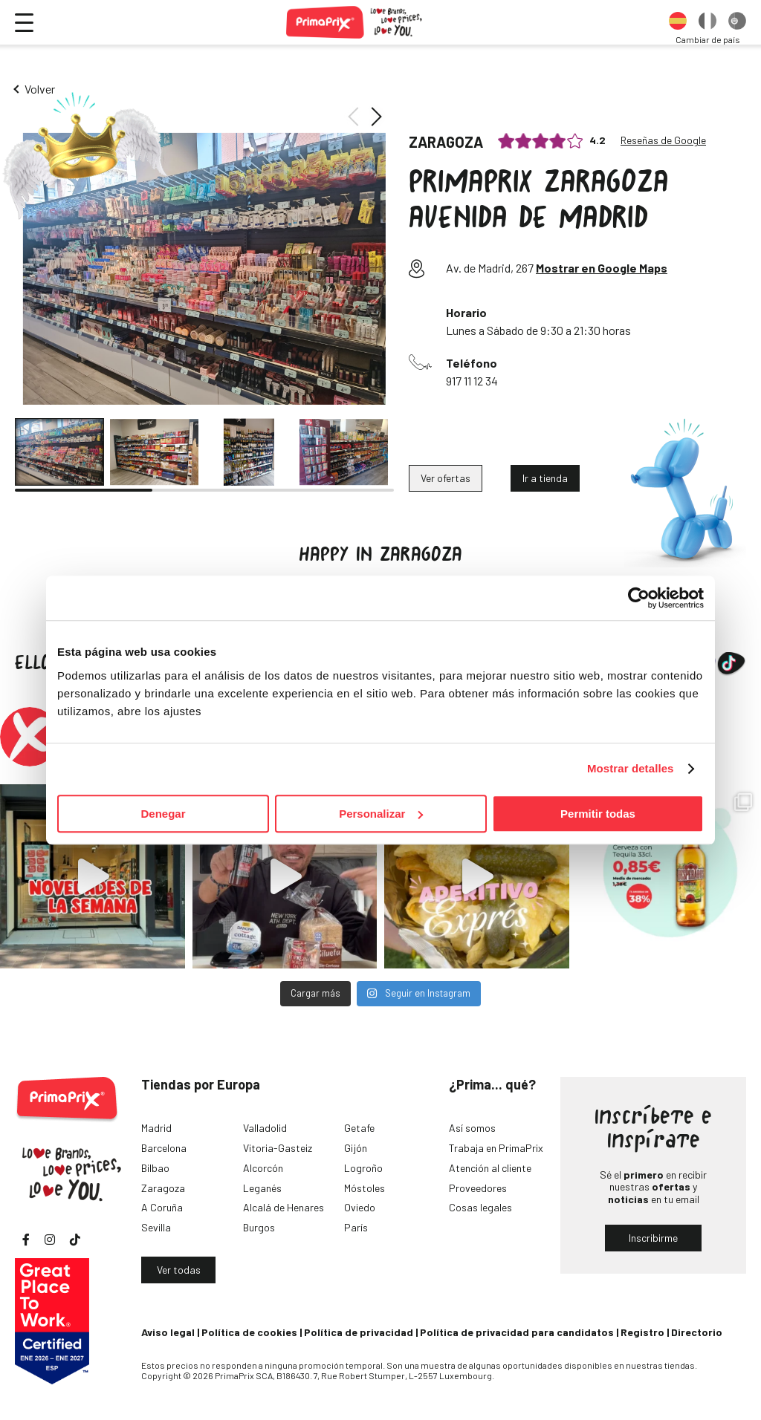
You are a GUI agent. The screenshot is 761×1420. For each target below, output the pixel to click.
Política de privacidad (358, 1332)
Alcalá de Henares (283, 1207)
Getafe (359, 1127)
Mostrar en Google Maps (601, 268)
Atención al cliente (490, 1168)
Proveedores (478, 1188)
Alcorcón (263, 1168)
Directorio (696, 1332)
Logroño (363, 1168)
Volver (40, 89)
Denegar (162, 813)
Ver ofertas (445, 478)
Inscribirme (653, 1237)
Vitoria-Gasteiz (277, 1147)
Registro (642, 1332)
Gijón (355, 1147)
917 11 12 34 (472, 381)
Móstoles (364, 1188)
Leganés (262, 1188)
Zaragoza (163, 1188)
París (356, 1227)
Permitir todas (597, 813)
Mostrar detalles (630, 768)
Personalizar (381, 813)
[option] (678, 22)
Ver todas (179, 1269)
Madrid (156, 1127)
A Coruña (162, 1207)
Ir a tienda (545, 478)
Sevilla (156, 1227)
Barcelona (164, 1147)
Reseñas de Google (663, 140)
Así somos (472, 1127)
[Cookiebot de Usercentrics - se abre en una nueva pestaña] (639, 598)
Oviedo (359, 1207)
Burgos (259, 1227)
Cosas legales (480, 1207)
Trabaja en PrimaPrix (496, 1147)
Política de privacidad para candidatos (517, 1332)
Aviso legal (168, 1332)
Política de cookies (249, 1332)
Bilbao (155, 1168)
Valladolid (265, 1127)
